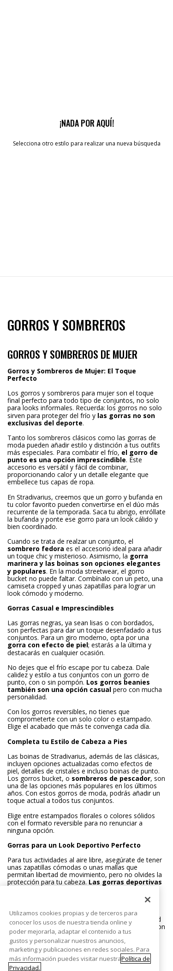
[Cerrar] (147, 909)
